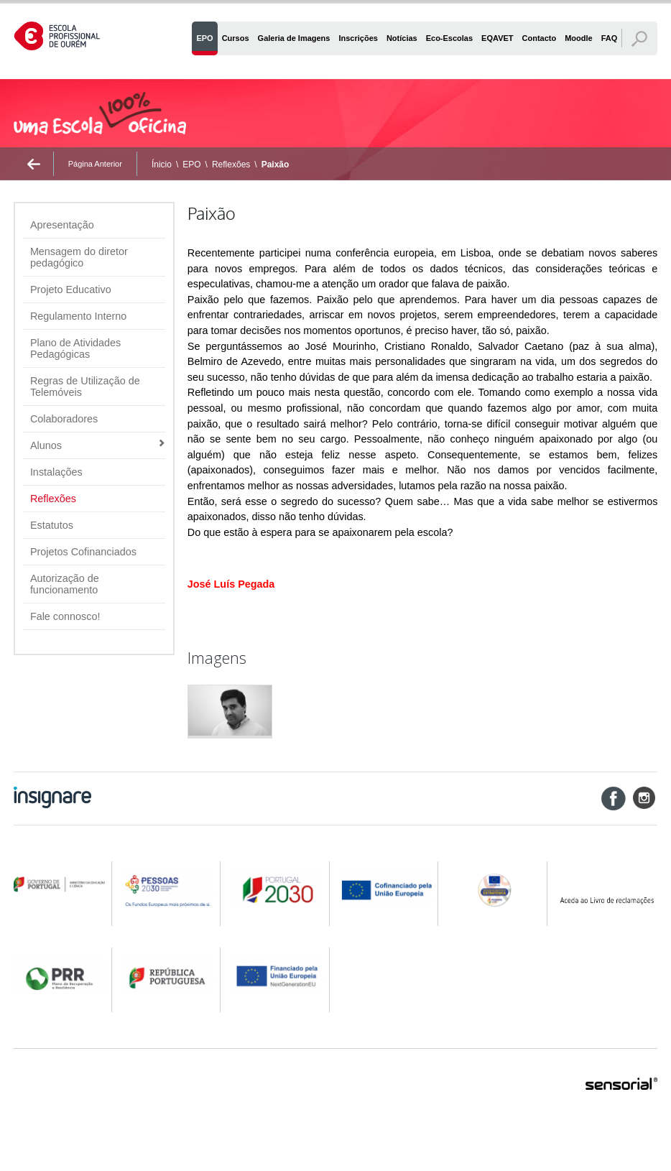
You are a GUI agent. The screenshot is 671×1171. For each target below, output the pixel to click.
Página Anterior (95, 163)
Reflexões (231, 164)
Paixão (276, 164)
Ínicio (162, 164)
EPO (191, 164)
